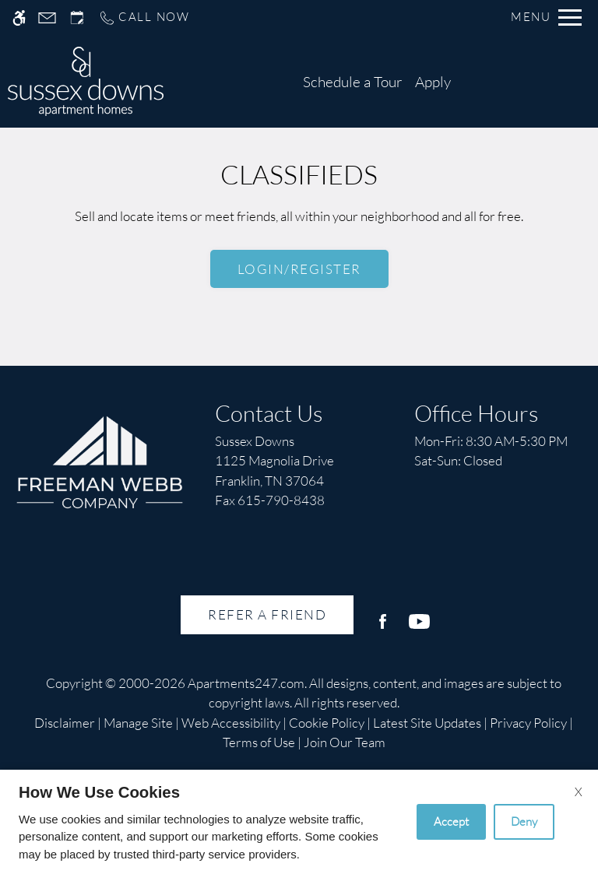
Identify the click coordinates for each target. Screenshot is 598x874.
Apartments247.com (246, 683)
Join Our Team (344, 742)
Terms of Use (259, 742)
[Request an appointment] (77, 17)
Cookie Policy (326, 722)
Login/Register (299, 269)
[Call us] (144, 17)
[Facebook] (382, 627)
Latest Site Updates (427, 722)
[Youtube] (419, 627)
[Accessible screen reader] (19, 17)
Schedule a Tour (353, 81)
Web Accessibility (230, 722)
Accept (451, 821)
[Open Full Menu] (546, 17)
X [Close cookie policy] (578, 791)
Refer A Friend (267, 614)
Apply (433, 81)
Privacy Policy (528, 722)
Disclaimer (64, 722)
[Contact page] (47, 17)
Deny (524, 821)
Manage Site (138, 722)
